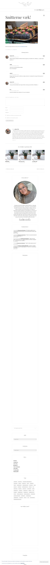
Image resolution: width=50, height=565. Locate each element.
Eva (10, 89)
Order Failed (15, 468)
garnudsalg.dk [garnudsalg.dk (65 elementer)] (25, 485)
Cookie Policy (22, 563)
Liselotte (15, 49)
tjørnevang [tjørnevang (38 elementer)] (16, 497)
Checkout (15, 460)
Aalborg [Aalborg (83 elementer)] (15, 481)
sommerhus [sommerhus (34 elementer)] (26, 492)
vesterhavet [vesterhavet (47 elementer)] (32, 497)
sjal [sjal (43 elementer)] (33, 490)
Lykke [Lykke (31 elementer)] (33, 488)
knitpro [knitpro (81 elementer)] (20, 488)
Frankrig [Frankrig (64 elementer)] (31, 483)
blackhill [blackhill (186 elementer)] (20, 481)
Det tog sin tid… (22, 161)
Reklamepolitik (15, 471)
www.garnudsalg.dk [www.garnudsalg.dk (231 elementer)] (17, 499)
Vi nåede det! (34, 161)
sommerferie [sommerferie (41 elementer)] (20, 492)
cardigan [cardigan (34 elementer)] (15, 483)
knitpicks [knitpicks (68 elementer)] (15, 488)
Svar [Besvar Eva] (43, 89)
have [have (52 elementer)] (35, 485)
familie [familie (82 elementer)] (20, 483)
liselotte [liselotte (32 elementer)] (24, 488)
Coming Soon (15, 462)
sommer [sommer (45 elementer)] (15, 492)
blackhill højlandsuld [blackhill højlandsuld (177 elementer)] (27, 481)
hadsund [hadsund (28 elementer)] (31, 485)
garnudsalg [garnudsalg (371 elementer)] (19, 485)
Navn (6, 107)
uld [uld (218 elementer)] (28, 497)
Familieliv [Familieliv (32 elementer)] (24, 483)
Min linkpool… (15, 465)
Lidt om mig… (15, 463)
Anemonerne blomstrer (22, 230)
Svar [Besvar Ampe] (43, 64)
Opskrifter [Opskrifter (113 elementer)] (25, 490)
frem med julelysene (22, 46)
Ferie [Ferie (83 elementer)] (28, 483)
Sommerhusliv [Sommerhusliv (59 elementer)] (31, 492)
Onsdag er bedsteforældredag (23, 245)
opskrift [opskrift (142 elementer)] (20, 490)
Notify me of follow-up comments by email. (14, 115)
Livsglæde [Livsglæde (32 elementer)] (29, 488)
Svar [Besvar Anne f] (43, 73)
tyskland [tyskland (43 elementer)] (21, 497)
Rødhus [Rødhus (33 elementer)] (30, 490)
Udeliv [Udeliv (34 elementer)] (25, 497)
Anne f (11, 73)
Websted (6, 112)
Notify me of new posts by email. (12, 117)
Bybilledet (7, 161)
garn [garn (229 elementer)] (15, 485)
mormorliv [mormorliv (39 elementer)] (16, 490)
